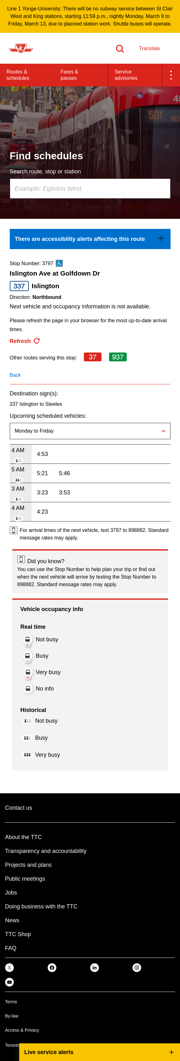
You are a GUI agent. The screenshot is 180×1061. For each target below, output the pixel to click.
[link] (90, 239)
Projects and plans (28, 865)
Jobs (11, 892)
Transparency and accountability (45, 851)
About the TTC (23, 837)
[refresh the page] (25, 341)
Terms (11, 1001)
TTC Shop (18, 934)
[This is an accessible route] (59, 263)
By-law (11, 1015)
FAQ (10, 948)
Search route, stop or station (45, 171)
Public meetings (25, 879)
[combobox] (90, 188)
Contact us (18, 808)
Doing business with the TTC (41, 906)
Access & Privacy (22, 1030)
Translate (149, 48)
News (12, 920)
